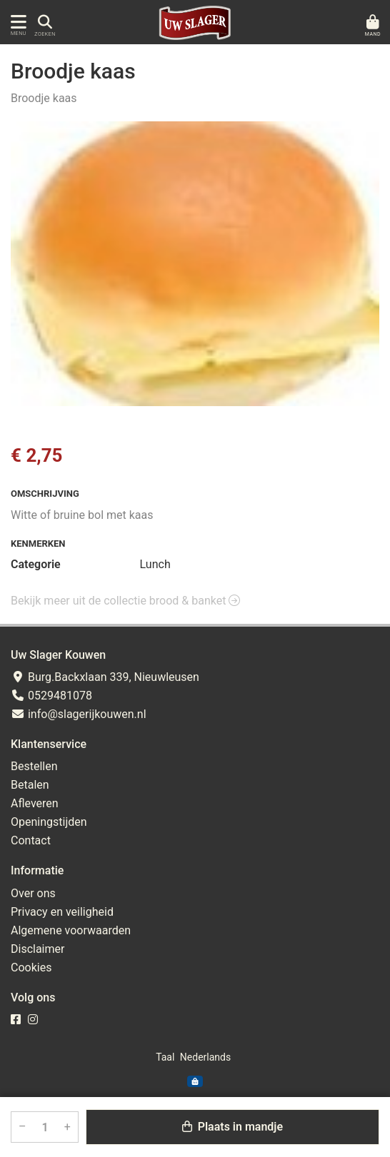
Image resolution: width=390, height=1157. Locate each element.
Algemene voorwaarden (71, 930)
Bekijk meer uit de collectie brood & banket (125, 600)
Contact (31, 840)
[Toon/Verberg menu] (16, 22)
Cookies (31, 967)
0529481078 (51, 695)
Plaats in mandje (232, 1126)
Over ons (33, 893)
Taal (165, 1057)
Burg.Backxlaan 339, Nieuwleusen (105, 677)
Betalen (30, 785)
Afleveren (35, 803)
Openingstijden (49, 822)
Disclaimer (37, 949)
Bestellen (34, 766)
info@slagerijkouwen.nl (78, 714)
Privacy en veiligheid (62, 912)
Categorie (36, 564)
